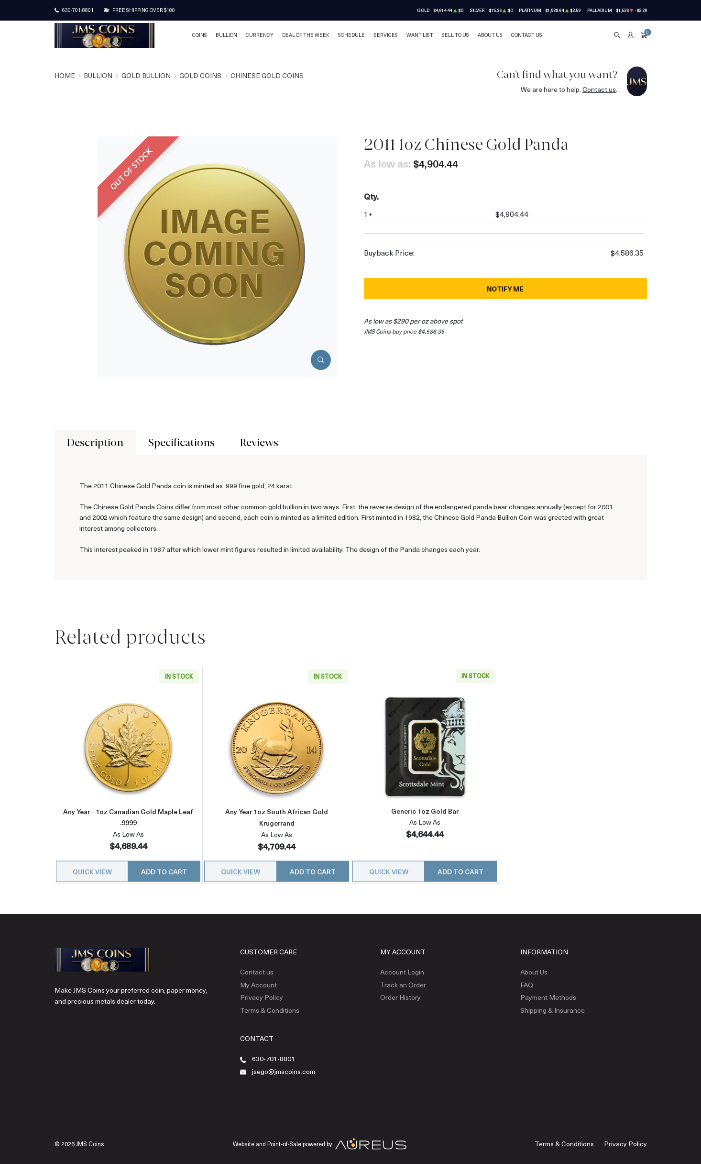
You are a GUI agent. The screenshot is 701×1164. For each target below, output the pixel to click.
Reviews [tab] (259, 442)
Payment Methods (548, 991)
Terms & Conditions (269, 1003)
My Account (258, 978)
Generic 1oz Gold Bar (425, 810)
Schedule (351, 35)
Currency (260, 35)
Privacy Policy (261, 991)
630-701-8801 (78, 10)
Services (386, 35)
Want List (419, 35)
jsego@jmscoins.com (283, 1065)
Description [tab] (95, 442)
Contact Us (526, 35)
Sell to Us (455, 35)
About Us (490, 35)
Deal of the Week (305, 35)
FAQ (526, 978)
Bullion (226, 35)
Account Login (402, 966)
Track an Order (403, 978)
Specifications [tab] (181, 442)
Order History (400, 991)
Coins (199, 35)
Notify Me (505, 288)
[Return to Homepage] (104, 35)
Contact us (599, 89)
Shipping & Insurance (552, 1003)
